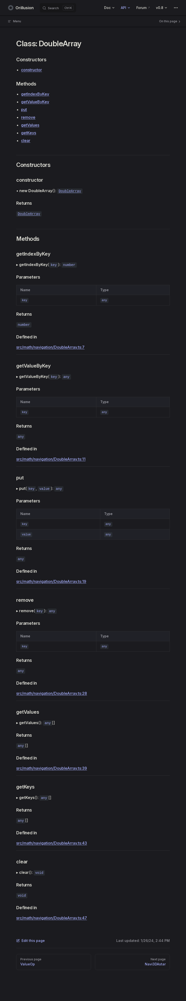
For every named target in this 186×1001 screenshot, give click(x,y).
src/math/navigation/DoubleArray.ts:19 (51, 581)
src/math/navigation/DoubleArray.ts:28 (51, 693)
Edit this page (30, 940)
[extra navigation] (175, 8)
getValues (30, 125)
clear (25, 140)
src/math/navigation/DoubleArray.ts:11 (50, 459)
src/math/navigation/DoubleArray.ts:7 (50, 347)
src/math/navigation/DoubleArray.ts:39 (51, 768)
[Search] (57, 8)
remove (28, 117)
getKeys (28, 132)
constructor (31, 69)
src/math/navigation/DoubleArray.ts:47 (51, 917)
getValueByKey (35, 101)
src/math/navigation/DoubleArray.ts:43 (51, 843)
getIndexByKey (35, 94)
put (24, 109)
